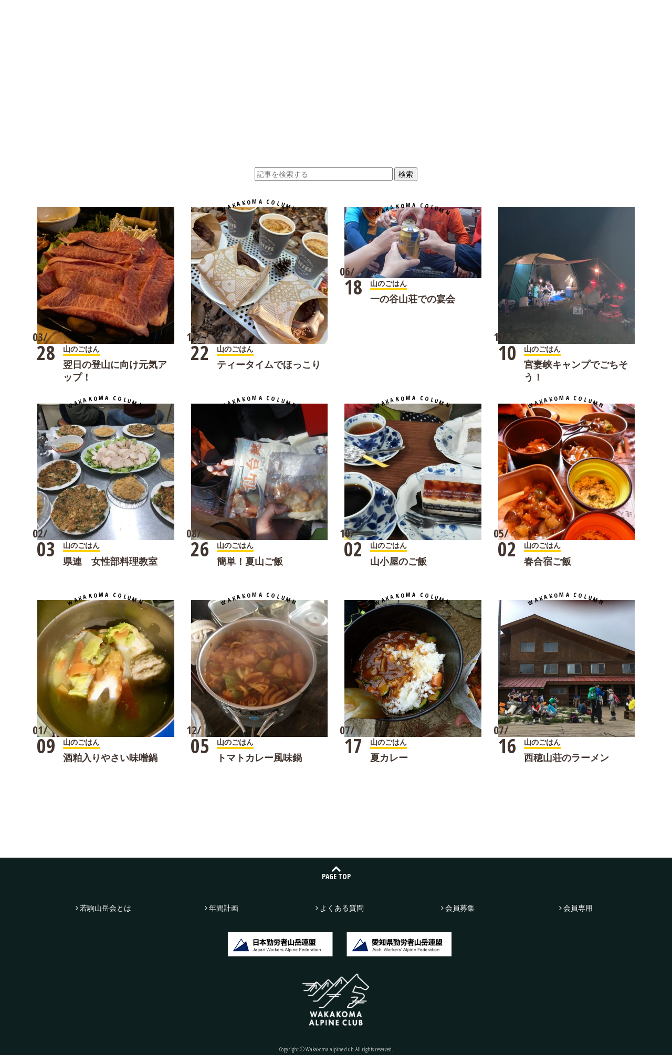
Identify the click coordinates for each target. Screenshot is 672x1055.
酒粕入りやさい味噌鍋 (110, 757)
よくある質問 (429, 17)
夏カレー (389, 757)
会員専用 (578, 908)
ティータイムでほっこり (269, 364)
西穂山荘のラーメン (566, 757)
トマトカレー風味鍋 (259, 757)
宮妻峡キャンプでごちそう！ (576, 370)
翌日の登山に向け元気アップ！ (115, 370)
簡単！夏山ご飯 (250, 561)
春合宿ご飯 (547, 561)
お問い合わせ (549, 17)
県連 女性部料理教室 (110, 561)
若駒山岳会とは (149, 17)
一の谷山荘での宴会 (412, 298)
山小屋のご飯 (398, 561)
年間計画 (359, 17)
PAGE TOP (336, 876)
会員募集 (630, 17)
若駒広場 (289, 17)
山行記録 (219, 17)
